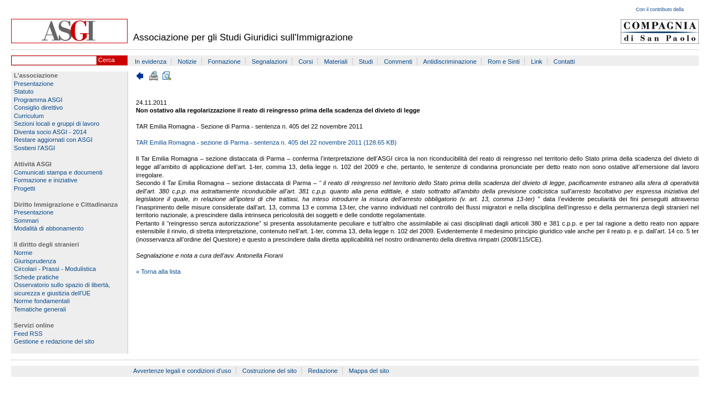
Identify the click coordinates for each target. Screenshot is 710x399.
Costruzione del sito (269, 370)
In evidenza (150, 61)
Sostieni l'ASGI (34, 148)
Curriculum (29, 115)
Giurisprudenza (35, 261)
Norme (23, 252)
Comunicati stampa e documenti (58, 172)
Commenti (398, 61)
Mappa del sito (369, 370)
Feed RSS (28, 333)
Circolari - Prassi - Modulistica (55, 268)
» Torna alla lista (158, 271)
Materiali (335, 61)
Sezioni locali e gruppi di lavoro (56, 123)
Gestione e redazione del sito (54, 341)
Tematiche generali (40, 309)
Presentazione (34, 83)
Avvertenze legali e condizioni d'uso (182, 370)
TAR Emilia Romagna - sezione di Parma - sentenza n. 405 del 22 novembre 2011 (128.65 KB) (266, 142)
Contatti (564, 61)
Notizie (187, 61)
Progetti (25, 188)
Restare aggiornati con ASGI (53, 139)
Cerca (106, 60)
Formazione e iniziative (45, 180)
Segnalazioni (269, 61)
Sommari (26, 220)
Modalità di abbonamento (49, 228)
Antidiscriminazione (449, 61)
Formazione (224, 61)
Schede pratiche (36, 277)
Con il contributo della (660, 9)
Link (536, 61)
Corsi (305, 61)
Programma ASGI (38, 99)
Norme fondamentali (42, 301)
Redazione (323, 370)
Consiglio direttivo (38, 107)
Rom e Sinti (504, 61)
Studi (366, 61)
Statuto (23, 91)
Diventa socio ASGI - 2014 (50, 132)
